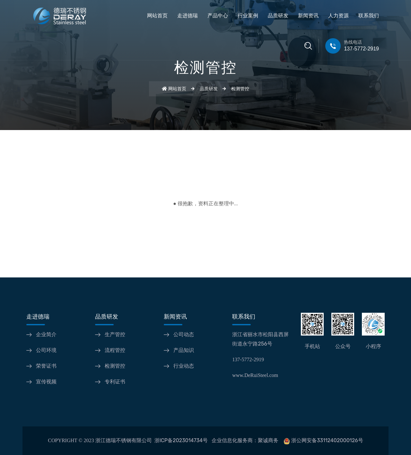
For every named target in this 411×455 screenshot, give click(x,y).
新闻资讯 (308, 16)
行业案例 (248, 16)
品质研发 (278, 16)
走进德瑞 (187, 16)
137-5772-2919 (361, 48)
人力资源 (338, 16)
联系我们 (368, 16)
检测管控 (240, 89)
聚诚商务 (268, 440)
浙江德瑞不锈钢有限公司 (123, 440)
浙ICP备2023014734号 (181, 440)
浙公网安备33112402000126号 (327, 440)
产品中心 (217, 16)
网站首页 (157, 16)
